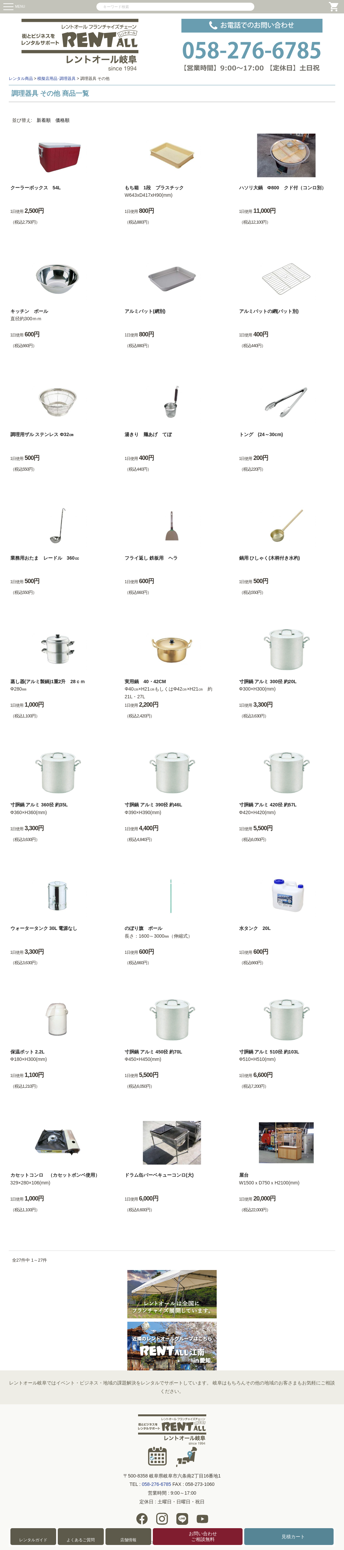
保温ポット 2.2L (27, 1051)
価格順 (62, 120)
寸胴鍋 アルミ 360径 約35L (39, 804)
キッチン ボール (29, 311)
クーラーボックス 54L (35, 187)
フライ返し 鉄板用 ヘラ (151, 558)
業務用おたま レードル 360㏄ (44, 558)
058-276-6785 (156, 1484)
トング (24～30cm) (261, 434)
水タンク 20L (255, 928)
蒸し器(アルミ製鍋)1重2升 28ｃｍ (47, 681)
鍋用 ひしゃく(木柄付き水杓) (269, 558)
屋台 (244, 1175)
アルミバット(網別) (145, 311)
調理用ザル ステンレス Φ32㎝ (42, 434)
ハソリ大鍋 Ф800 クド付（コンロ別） (282, 187)
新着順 (44, 120)
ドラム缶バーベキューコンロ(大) (159, 1175)
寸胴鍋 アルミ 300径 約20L (268, 681)
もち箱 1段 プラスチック (154, 187)
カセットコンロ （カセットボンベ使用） (55, 1175)
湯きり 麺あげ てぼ (148, 434)
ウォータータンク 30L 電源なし (44, 928)
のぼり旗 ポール (143, 928)
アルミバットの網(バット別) (269, 311)
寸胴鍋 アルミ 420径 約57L (268, 804)
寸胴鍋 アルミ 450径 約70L (153, 1051)
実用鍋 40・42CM (145, 681)
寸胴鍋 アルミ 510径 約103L (269, 1051)
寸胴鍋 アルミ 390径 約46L (153, 804)
